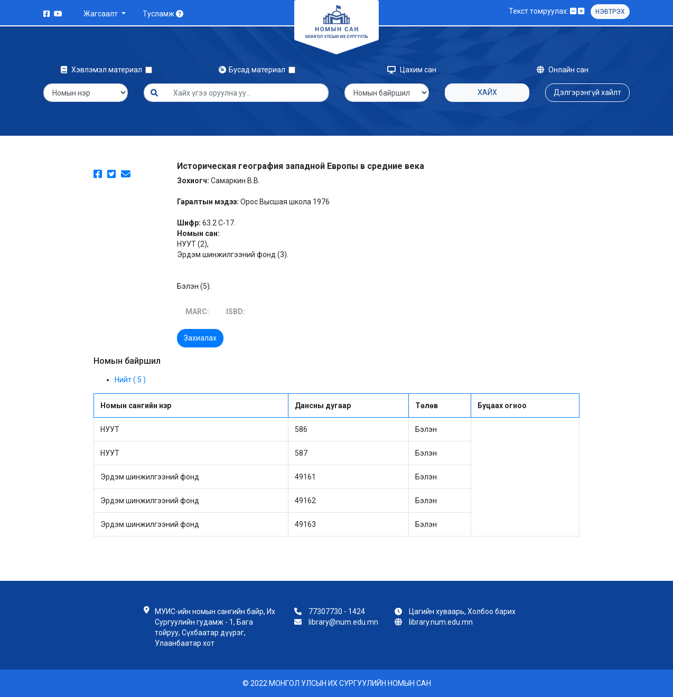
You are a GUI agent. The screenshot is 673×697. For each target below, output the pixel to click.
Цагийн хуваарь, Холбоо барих (462, 611)
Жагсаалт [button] (101, 14)
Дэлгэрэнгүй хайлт (587, 92)
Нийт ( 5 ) (130, 379)
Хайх (487, 92)
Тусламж (163, 14)
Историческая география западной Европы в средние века (300, 166)
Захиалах (200, 338)
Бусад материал (253, 69)
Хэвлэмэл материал (103, 69)
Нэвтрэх (610, 11)
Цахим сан (411, 69)
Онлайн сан (562, 69)
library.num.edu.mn (441, 622)
